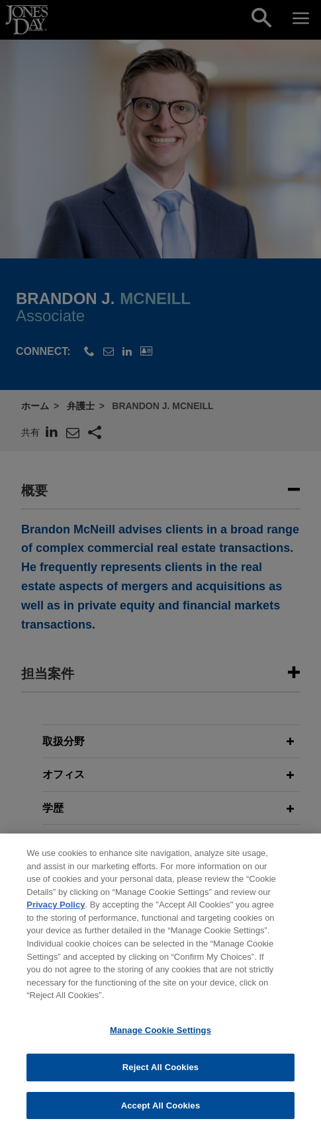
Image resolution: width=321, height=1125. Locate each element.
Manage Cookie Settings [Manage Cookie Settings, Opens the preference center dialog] (160, 1036)
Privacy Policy (55, 911)
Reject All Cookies (160, 1074)
